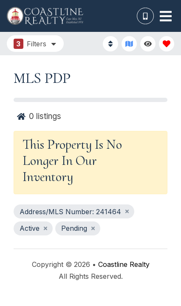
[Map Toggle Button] (129, 43)
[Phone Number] (145, 16)
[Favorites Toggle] (166, 43)
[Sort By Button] (110, 43)
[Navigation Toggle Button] (165, 16)
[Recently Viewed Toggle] (148, 43)
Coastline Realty (124, 264)
